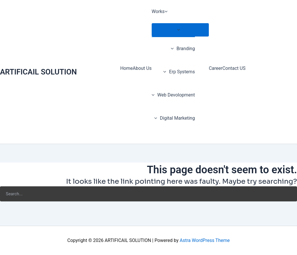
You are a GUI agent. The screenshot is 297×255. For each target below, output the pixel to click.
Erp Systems (179, 71)
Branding (183, 48)
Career (215, 68)
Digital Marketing (174, 118)
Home (126, 68)
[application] (168, 11)
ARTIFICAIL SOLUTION (38, 72)
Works (161, 11)
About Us (142, 68)
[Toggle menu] (180, 30)
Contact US (234, 68)
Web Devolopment (173, 95)
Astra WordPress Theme (204, 240)
